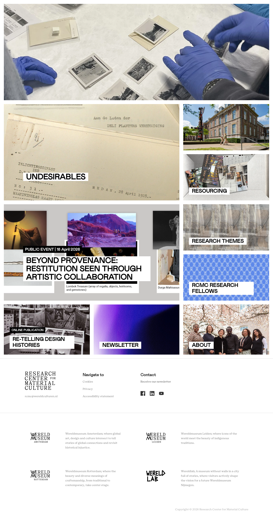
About (184, 10)
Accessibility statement (98, 396)
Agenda (169, 10)
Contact (200, 10)
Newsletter (219, 10)
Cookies (88, 381)
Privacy (88, 389)
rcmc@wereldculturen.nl (41, 396)
